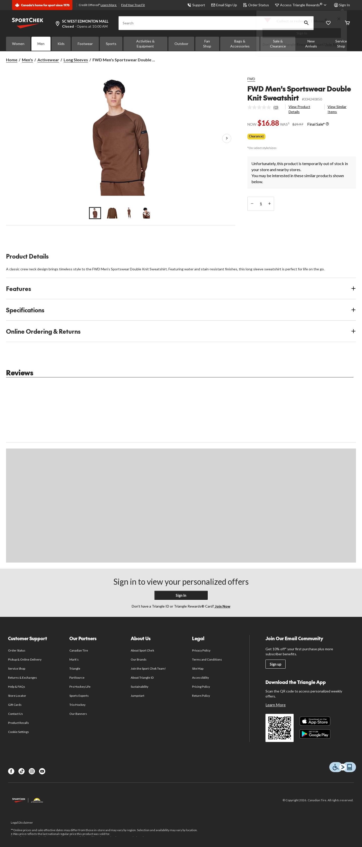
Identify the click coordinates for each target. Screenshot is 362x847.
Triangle (74, 668)
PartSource (76, 677)
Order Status (256, 5)
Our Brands (139, 659)
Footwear (85, 43)
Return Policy (201, 695)
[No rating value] (260, 107)
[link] (264, 107)
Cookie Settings (18, 732)
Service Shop (16, 668)
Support (196, 5)
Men (40, 43)
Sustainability (140, 686)
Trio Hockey (77, 705)
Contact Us (15, 714)
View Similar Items (337, 109)
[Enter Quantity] (260, 204)
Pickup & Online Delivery (24, 659)
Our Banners (78, 714)
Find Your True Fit (133, 5)
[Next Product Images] (226, 138)
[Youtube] (42, 771)
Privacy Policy (201, 650)
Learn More (109, 5)
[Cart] (347, 23)
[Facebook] (11, 771)
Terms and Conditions (207, 659)
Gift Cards (15, 705)
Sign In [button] (342, 5)
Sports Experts (79, 695)
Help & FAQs (16, 686)
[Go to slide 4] (146, 213)
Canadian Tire (78, 650)
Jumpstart (137, 695)
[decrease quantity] (252, 204)
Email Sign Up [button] (224, 5)
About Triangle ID (142, 677)
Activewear (48, 59)
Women (18, 43)
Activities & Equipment (145, 43)
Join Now (333, 44)
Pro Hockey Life (80, 686)
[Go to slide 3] (129, 213)
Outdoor (181, 43)
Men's (27, 59)
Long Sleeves (76, 59)
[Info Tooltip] (327, 124)
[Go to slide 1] (95, 213)
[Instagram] (32, 771)
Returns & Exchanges (22, 677)
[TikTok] (21, 771)
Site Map (197, 668)
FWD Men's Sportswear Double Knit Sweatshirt (299, 93)
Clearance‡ (256, 136)
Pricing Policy (201, 686)
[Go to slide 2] (112, 213)
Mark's (74, 659)
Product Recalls (18, 723)
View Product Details (299, 109)
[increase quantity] (269, 204)
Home (11, 59)
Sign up (275, 664)
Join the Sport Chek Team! (148, 668)
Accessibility (200, 677)
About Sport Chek (142, 650)
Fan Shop (207, 43)
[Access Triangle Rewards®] (304, 5)
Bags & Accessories (240, 43)
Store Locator (17, 695)
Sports (111, 43)
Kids (61, 43)
